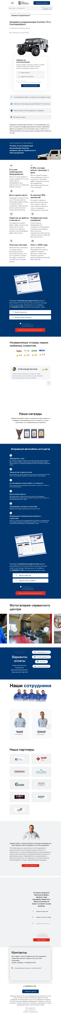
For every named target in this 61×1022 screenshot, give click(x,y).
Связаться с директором (31, 865)
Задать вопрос (41, 940)
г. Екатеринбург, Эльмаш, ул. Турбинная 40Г (26, 968)
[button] (49, 383)
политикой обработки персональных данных (29, 82)
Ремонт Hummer (22, 13)
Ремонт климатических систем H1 (22, 14)
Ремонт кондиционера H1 (43, 14)
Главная (12, 13)
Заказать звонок (42, 3)
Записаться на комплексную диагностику (30, 330)
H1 (29, 13)
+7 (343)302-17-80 (46, 9)
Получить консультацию (30, 85)
